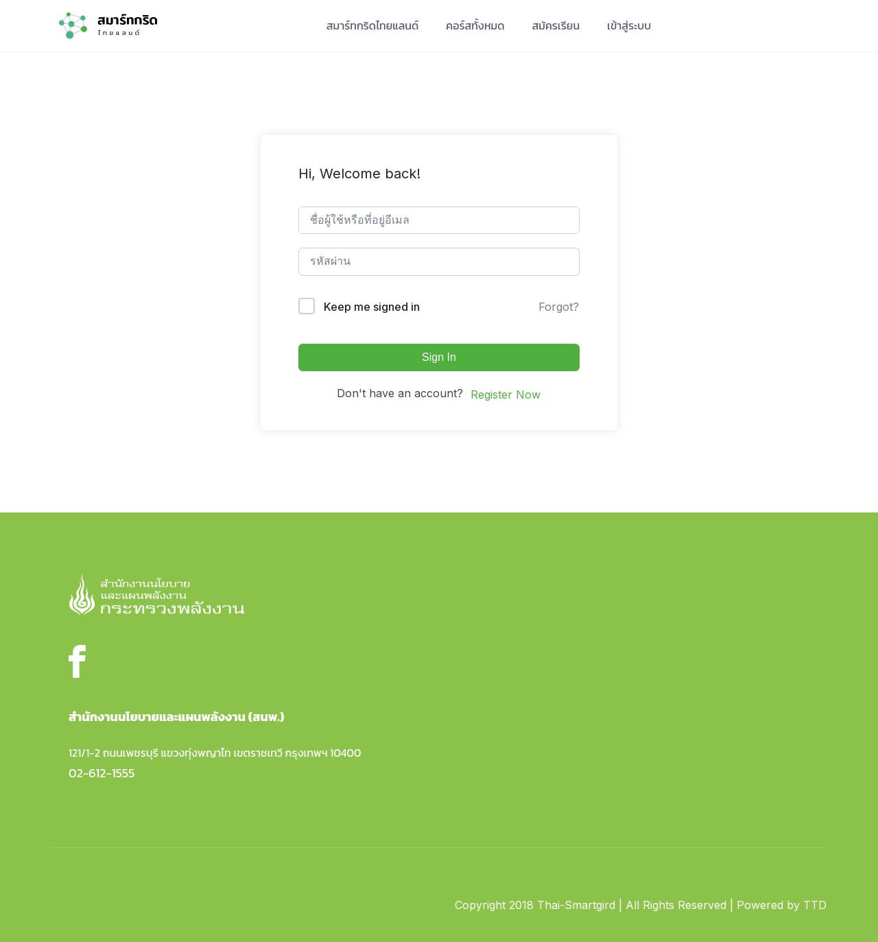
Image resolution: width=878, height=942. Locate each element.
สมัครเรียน (556, 25)
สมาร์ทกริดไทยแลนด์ (373, 25)
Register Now (506, 394)
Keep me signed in (372, 307)
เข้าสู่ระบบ (629, 25)
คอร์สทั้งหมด (475, 25)
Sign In (439, 357)
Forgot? (558, 307)
